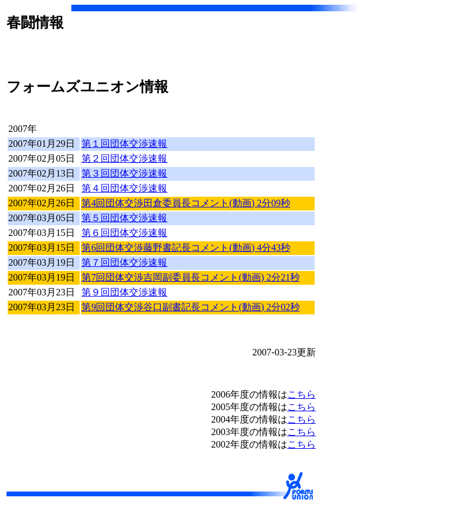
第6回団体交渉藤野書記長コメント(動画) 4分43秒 (185, 248)
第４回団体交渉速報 (124, 188)
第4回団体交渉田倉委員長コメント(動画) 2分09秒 (185, 203)
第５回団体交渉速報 (124, 218)
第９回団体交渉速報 (124, 292)
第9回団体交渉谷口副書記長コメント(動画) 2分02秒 (190, 307)
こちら (301, 394)
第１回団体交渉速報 (124, 143)
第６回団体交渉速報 (124, 233)
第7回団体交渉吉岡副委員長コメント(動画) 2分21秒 (190, 277)
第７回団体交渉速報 (124, 262)
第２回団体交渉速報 (124, 158)
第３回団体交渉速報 (124, 173)
